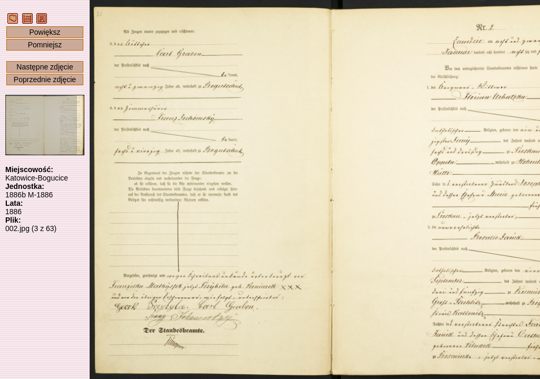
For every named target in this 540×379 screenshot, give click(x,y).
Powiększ (44, 32)
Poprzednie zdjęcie (45, 79)
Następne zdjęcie (44, 67)
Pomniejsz (45, 45)
